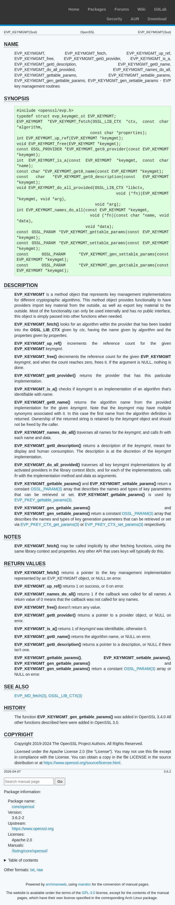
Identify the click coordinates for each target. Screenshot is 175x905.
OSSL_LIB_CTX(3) (65, 695)
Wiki (141, 9)
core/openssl (23, 806)
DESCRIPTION (21, 285)
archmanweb (56, 884)
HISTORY (15, 708)
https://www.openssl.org (33, 828)
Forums (122, 9)
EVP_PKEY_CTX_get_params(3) (50, 524)
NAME (11, 44)
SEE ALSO (16, 687)
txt (32, 870)
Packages (97, 9)
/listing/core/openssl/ (30, 851)
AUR (135, 19)
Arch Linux (31, 8)
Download (157, 19)
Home (73, 9)
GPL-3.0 (88, 893)
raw (40, 870)
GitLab (160, 9)
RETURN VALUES (24, 563)
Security (114, 19)
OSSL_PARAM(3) (46, 489)
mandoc (84, 884)
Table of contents (23, 860)
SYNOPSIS (16, 98)
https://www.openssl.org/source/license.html (81, 763)
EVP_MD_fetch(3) (30, 695)
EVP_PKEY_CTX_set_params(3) (114, 524)
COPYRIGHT (18, 734)
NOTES (12, 537)
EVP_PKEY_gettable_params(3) (42, 500)
